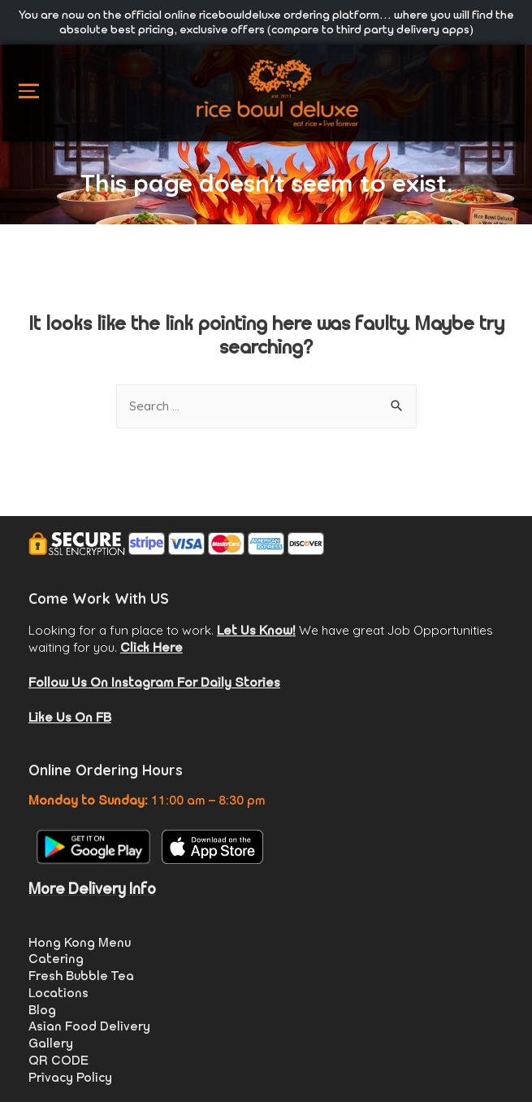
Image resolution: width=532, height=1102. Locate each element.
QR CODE (58, 1060)
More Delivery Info (92, 888)
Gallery (50, 1043)
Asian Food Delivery (89, 1026)
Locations (58, 992)
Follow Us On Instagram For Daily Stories (154, 682)
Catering (56, 958)
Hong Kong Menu (79, 942)
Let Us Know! (256, 630)
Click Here (151, 647)
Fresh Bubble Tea (81, 975)
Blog (42, 1009)
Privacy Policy (70, 1077)
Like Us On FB (69, 717)
